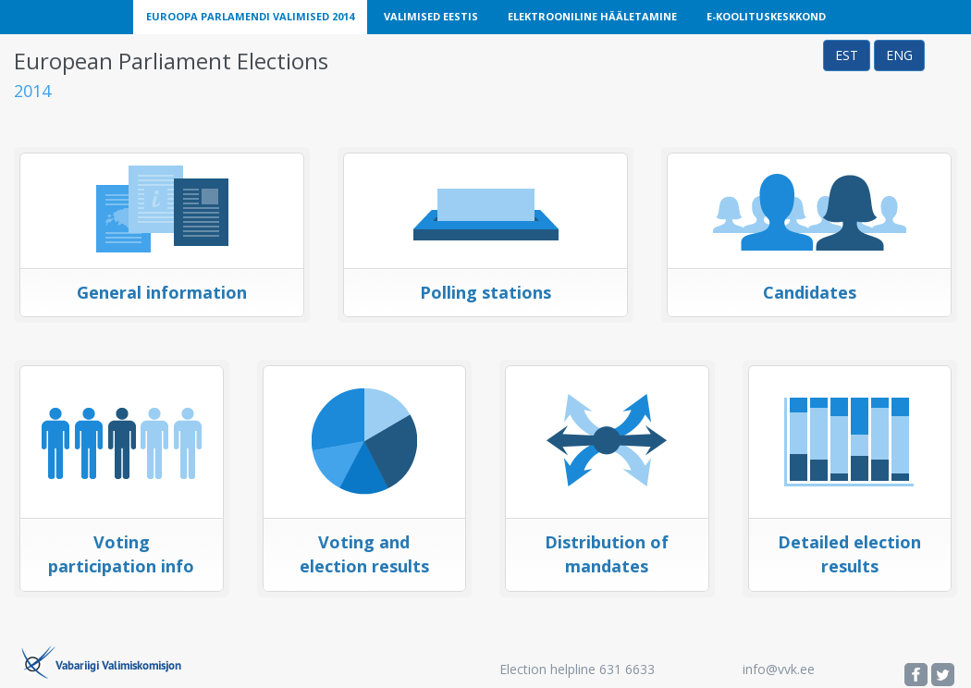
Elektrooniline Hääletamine (592, 16)
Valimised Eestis (431, 16)
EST (846, 55)
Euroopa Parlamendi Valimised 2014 (250, 16)
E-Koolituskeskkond (766, 16)
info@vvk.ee (779, 669)
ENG (899, 55)
